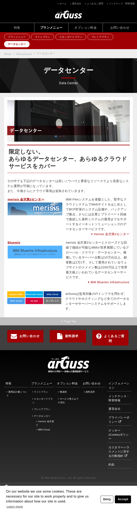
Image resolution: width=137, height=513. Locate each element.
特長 (17, 27)
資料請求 (68, 336)
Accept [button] (123, 499)
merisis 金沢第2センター (111, 234)
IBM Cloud (44, 429)
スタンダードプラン (73, 37)
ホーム (63, 3)
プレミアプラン (104, 37)
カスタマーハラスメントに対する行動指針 (118, 451)
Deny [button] (107, 499)
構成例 (63, 391)
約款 (111, 463)
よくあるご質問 (95, 3)
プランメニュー (51, 27)
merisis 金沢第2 (45, 422)
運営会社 (77, 3)
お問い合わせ (120, 27)
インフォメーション (118, 385)
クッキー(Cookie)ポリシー (118, 434)
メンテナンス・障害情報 (122, 3)
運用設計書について (16, 393)
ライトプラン (44, 37)
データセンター (18, 44)
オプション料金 (85, 27)
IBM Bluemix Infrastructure (109, 282)
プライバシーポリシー (118, 419)
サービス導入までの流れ (68, 400)
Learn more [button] (15, 506)
